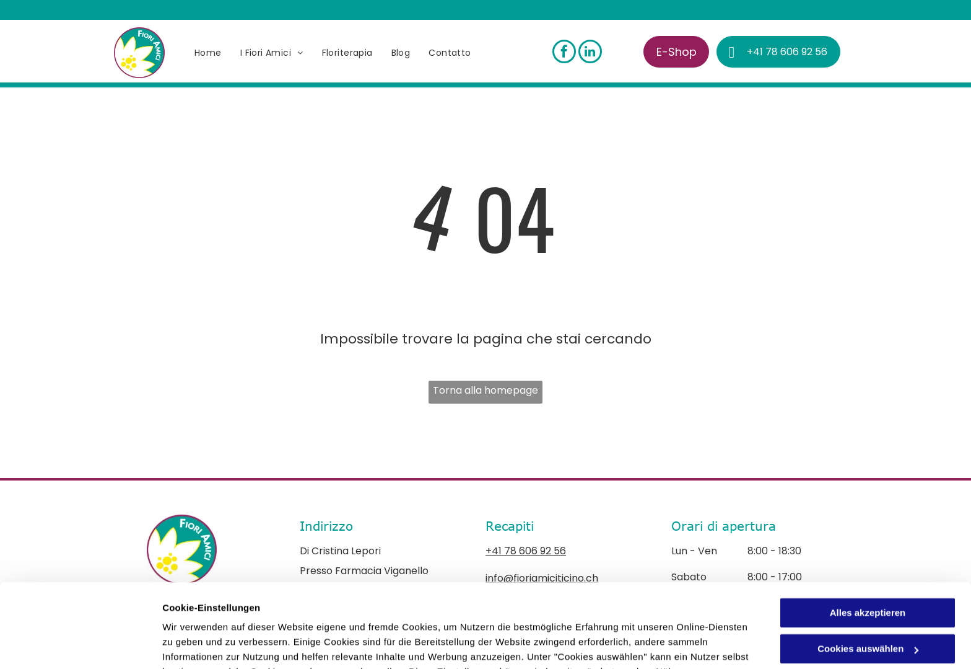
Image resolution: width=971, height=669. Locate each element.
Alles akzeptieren (868, 536)
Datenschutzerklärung (466, 610)
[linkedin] (590, 53)
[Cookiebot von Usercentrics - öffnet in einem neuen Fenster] (80, 645)
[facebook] (564, 53)
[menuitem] (208, 53)
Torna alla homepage (485, 390)
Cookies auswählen (206, 644)
